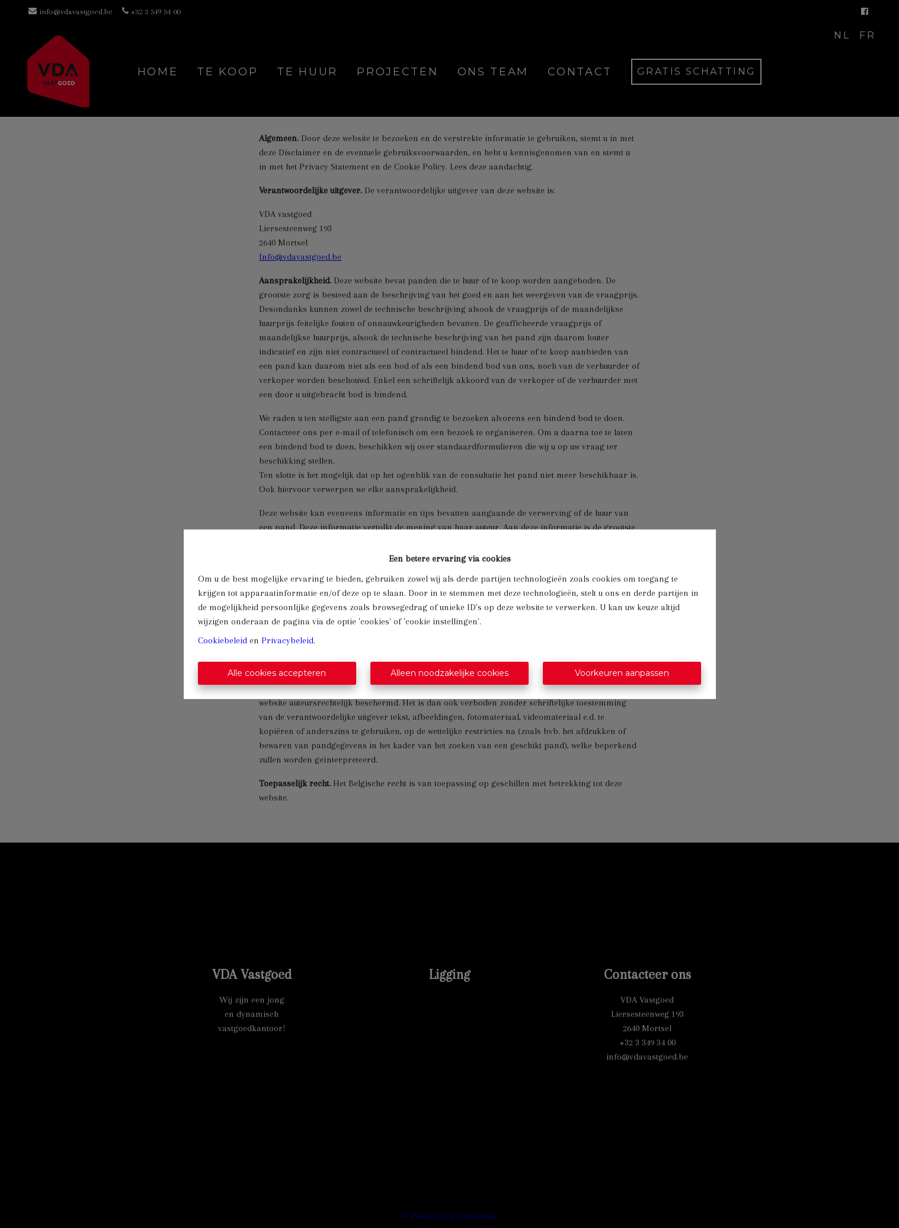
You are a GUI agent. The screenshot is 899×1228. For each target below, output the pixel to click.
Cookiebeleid (222, 640)
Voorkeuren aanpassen (622, 673)
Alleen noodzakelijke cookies (449, 673)
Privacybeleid (287, 640)
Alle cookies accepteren (277, 673)
